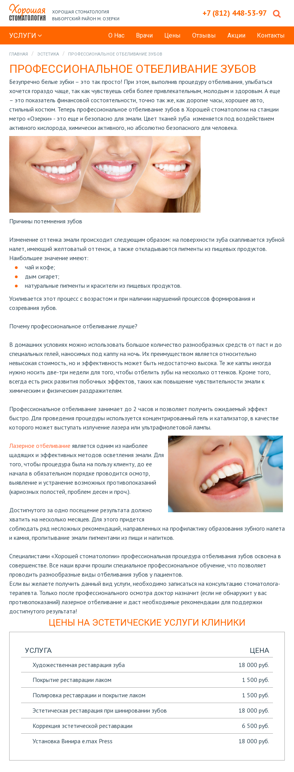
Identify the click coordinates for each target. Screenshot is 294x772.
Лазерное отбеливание (39, 445)
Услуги (25, 35)
